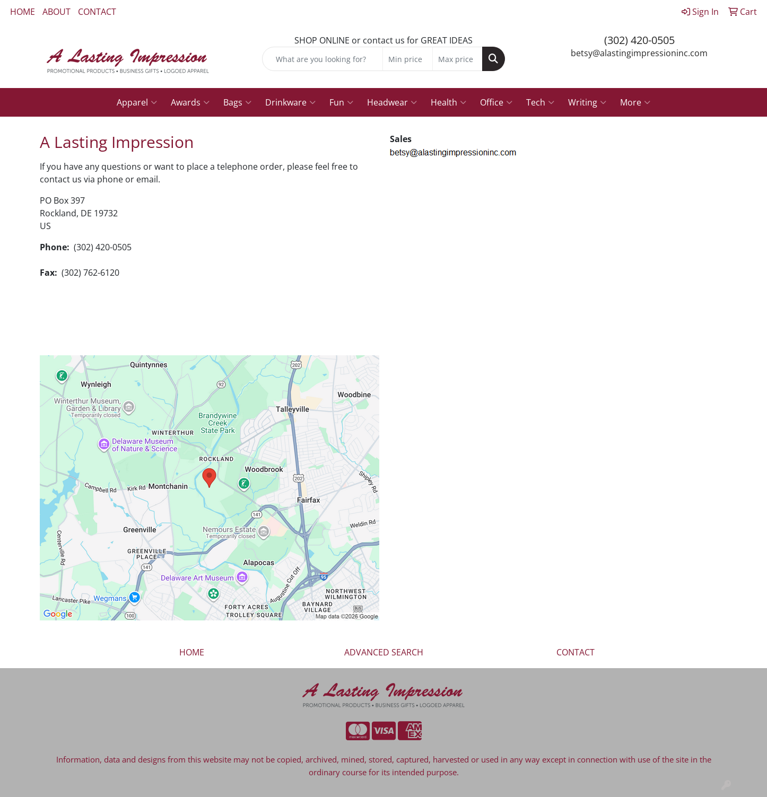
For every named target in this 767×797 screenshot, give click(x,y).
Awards (190, 102)
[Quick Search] (322, 59)
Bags (237, 102)
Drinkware (290, 102)
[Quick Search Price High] (457, 59)
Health (448, 102)
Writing (587, 102)
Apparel (137, 102)
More (635, 102)
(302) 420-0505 (639, 40)
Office (496, 102)
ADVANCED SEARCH (383, 652)
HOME (22, 11)
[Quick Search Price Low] (407, 59)
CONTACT (97, 11)
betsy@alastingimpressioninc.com (639, 53)
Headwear (392, 102)
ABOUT (56, 11)
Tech (540, 102)
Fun (341, 102)
